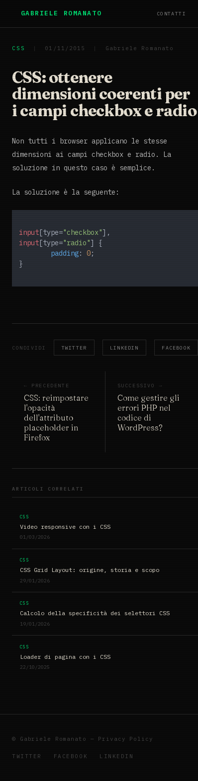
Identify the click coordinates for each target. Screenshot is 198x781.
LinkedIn (124, 348)
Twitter (74, 348)
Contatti (171, 13)
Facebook (71, 756)
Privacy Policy (125, 738)
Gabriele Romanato (61, 13)
